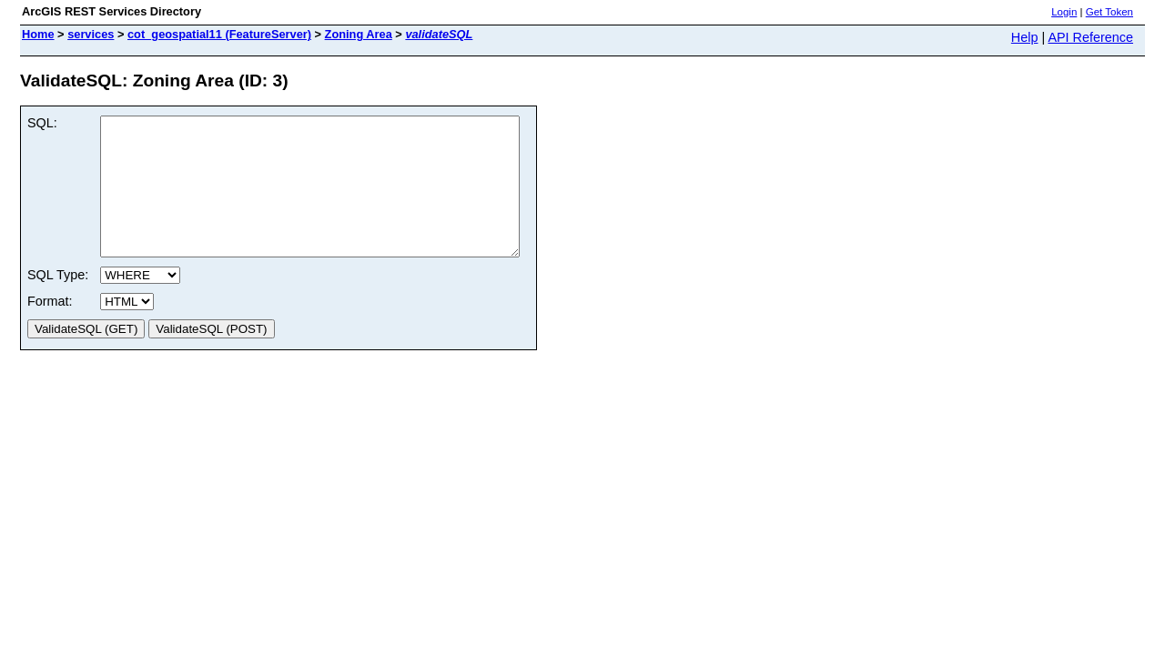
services (90, 34)
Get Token (1109, 11)
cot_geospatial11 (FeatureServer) (219, 34)
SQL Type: (57, 302)
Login (1064, 11)
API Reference (1090, 37)
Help (1024, 37)
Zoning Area (358, 34)
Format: (50, 328)
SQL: (42, 123)
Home (38, 34)
